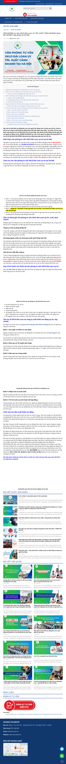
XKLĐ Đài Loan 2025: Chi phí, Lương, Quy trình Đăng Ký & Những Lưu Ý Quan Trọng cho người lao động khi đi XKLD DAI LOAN (40, 507)
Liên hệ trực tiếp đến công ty (15, 102)
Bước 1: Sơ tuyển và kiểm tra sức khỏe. (17, 110)
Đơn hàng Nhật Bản (37, 18)
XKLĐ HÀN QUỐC (40, 4)
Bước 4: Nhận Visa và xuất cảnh (15, 118)
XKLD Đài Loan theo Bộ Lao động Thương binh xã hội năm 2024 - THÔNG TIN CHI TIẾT (40, 529)
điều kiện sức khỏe (15, 269)
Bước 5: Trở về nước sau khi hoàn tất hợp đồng (19, 120)
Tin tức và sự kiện (31, 22)
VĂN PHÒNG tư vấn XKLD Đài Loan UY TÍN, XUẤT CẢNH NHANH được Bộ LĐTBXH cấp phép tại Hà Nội (32, 34)
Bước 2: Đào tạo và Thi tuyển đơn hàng (17, 112)
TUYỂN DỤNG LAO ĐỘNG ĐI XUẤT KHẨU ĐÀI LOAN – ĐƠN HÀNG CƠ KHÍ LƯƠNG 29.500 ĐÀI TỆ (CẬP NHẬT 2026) (17, 682)
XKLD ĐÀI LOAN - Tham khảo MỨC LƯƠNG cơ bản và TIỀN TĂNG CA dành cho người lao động (40, 551)
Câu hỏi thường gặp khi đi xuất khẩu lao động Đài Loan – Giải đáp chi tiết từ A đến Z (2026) (48, 682)
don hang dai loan (46, 714)
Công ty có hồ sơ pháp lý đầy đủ (15, 98)
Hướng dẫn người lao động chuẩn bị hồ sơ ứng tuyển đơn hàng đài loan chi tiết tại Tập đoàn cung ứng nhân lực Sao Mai (48, 606)
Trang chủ (8, 18)
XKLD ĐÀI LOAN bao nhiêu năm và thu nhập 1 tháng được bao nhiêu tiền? (39, 518)
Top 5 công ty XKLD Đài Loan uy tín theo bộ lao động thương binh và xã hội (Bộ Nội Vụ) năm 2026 (17, 631)
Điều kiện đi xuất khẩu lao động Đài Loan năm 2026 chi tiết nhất (47, 631)
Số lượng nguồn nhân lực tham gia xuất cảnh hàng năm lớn (23, 100)
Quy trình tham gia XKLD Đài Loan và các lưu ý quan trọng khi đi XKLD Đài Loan (47, 580)
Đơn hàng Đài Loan (21, 18)
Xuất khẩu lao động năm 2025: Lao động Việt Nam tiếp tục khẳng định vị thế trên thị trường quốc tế (17, 656)
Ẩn (37, 86)
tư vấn (12, 241)
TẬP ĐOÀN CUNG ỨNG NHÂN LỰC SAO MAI (29, 1)
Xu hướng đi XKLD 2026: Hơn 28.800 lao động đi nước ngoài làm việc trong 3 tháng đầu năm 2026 (17, 606)
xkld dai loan (55, 714)
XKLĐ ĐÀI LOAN (58, 4)
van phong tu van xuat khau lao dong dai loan (29, 714)
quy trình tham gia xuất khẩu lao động (35, 324)
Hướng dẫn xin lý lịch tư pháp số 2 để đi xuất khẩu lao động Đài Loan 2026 (17, 580)
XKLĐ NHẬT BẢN (49, 4)
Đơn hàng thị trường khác (14, 22)
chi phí (15, 157)
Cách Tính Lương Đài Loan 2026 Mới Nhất (45, 656)
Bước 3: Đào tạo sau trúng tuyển (16, 114)
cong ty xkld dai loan (11, 714)
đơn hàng (51, 333)
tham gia (47, 346)
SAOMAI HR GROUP (10, 1)
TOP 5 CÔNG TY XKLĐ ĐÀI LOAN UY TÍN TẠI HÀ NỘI (33, 496)
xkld (60, 714)
